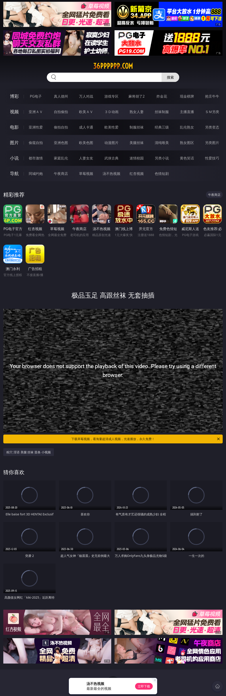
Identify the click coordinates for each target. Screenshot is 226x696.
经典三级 (162, 127)
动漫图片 (111, 142)
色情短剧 (162, 173)
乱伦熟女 (187, 127)
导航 (14, 173)
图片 (14, 143)
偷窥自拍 (36, 142)
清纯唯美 (162, 142)
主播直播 (187, 111)
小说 (14, 158)
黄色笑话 (187, 158)
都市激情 (36, 158)
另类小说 (162, 158)
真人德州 (61, 96)
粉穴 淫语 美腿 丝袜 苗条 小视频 (28, 452)
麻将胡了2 (136, 96)
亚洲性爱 (36, 127)
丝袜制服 (162, 111)
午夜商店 (61, 173)
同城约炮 (36, 173)
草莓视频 (86, 173)
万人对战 (86, 96)
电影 (14, 127)
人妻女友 (86, 158)
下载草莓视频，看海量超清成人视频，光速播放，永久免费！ (145, 439)
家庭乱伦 (61, 158)
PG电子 (35, 96)
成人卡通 (86, 127)
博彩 (14, 96)
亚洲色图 (61, 142)
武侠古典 (111, 158)
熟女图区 (187, 142)
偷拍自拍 (61, 127)
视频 (14, 112)
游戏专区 (111, 96)
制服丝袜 (137, 127)
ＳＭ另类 (212, 111)
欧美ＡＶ (86, 111)
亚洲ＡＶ (36, 111)
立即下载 (144, 686)
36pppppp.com (113, 66)
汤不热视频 (111, 173)
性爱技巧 (212, 158)
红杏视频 (137, 173)
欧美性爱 (111, 127)
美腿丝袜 (137, 142)
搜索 (170, 77)
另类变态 (212, 127)
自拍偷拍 (61, 111)
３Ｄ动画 (111, 111)
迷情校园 (137, 158)
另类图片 (212, 142)
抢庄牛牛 (212, 96)
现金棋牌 (187, 96)
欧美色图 (86, 142)
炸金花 (161, 96)
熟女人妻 (137, 111)
